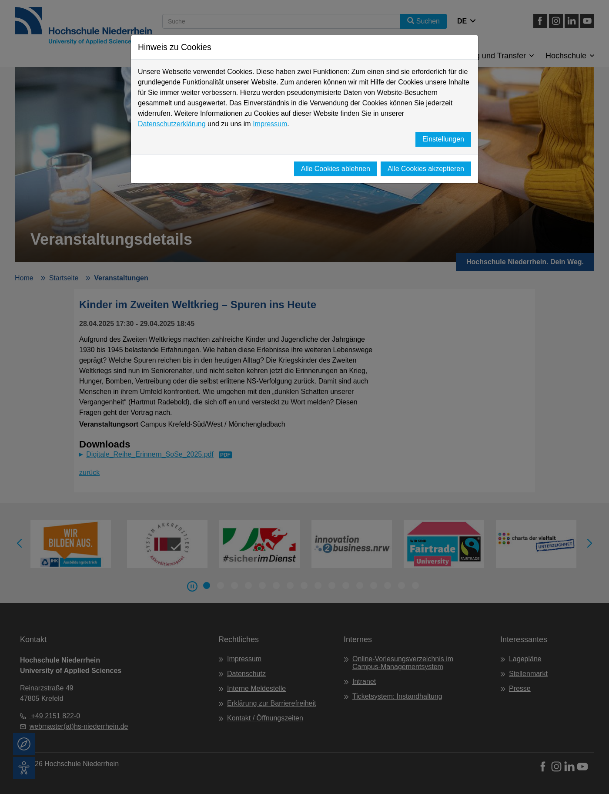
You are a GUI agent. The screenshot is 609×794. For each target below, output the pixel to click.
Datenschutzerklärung (172, 124)
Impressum (270, 124)
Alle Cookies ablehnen (335, 168)
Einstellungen (443, 139)
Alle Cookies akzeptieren (426, 168)
